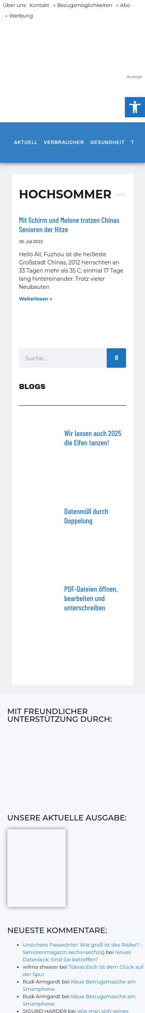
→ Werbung (19, 15)
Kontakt (39, 5)
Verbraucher (64, 142)
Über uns (14, 5)
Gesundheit (107, 142)
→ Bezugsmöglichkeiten (83, 5)
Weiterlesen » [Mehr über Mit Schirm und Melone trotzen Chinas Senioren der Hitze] (35, 299)
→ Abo (123, 5)
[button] (135, 107)
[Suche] (116, 358)
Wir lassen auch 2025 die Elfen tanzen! (92, 437)
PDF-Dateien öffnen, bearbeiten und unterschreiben (91, 598)
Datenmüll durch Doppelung (86, 515)
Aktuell (26, 142)
